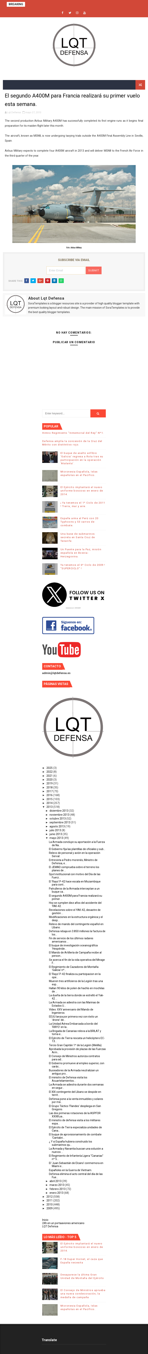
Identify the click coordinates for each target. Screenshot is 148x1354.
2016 (49, 795)
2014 (49, 803)
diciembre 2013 (59, 810)
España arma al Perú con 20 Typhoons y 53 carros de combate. (79, 522)
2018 (49, 787)
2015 (49, 799)
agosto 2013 (57, 826)
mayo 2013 (57, 837)
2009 (49, 1208)
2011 (49, 1200)
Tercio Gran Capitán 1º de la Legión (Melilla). (75, 1045)
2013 (49, 806)
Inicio (45, 1219)
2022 (49, 771)
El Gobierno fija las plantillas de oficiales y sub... (77, 849)
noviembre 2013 (60, 814)
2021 (49, 775)
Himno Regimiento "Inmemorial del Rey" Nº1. (73, 432)
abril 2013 (56, 1181)
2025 (49, 767)
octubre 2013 (58, 818)
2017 (49, 791)
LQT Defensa (50, 1226)
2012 (49, 1196)
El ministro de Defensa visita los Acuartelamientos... (68, 1079)
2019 (49, 783)
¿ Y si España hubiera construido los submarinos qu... (70, 1143)
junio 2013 (56, 834)
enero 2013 (57, 1192)
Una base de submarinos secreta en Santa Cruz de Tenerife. (78, 537)
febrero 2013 (58, 1188)
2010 (49, 1204)
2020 (49, 779)
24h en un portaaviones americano (63, 1223)
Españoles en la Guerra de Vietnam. (70, 1170)
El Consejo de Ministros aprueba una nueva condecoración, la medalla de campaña (83, 1294)
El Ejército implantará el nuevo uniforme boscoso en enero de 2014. (82, 491)
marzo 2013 (57, 1184)
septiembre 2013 (60, 822)
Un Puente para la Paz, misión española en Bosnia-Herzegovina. (81, 553)
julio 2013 (56, 830)
